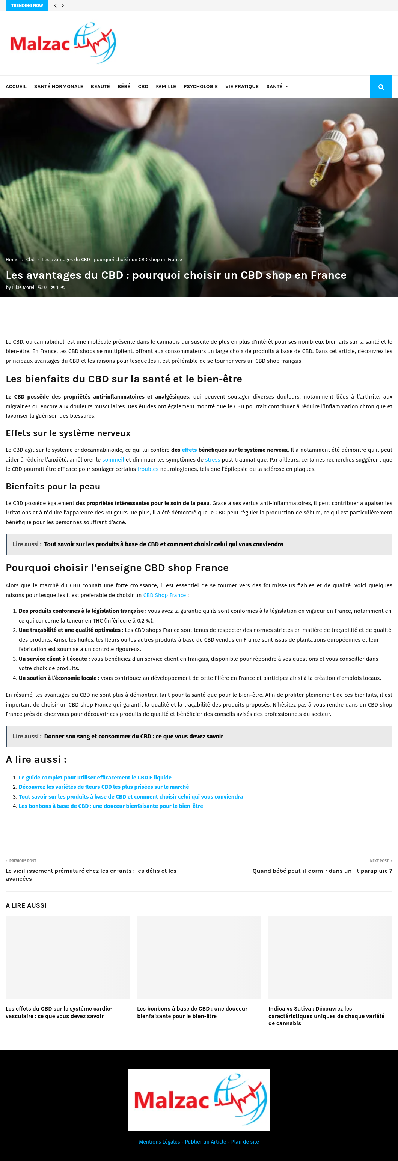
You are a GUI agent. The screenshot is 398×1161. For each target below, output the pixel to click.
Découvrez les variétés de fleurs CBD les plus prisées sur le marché (104, 787)
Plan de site (245, 1142)
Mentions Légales (159, 1142)
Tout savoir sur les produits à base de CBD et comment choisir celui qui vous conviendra (131, 796)
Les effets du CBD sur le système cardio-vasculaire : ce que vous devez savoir (59, 1012)
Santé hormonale (58, 86)
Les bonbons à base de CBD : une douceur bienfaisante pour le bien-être (111, 806)
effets (189, 450)
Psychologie (201, 86)
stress (212, 459)
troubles (148, 469)
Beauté (100, 86)
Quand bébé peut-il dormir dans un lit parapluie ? (322, 870)
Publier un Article (205, 1142)
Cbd (143, 86)
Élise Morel (23, 287)
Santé (274, 86)
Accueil (16, 86)
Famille (166, 86)
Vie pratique (242, 86)
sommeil (113, 459)
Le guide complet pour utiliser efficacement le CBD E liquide (95, 777)
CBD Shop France (164, 595)
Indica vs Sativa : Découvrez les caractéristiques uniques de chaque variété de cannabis (326, 1016)
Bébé (124, 86)
